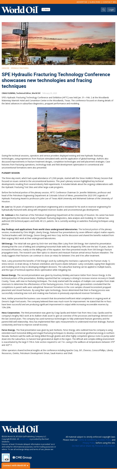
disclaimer (6, 452)
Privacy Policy (89, 442)
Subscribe (95, 2)
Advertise (82, 2)
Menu (46, 9)
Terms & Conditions (87, 439)
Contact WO (109, 2)
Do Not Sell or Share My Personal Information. (93, 445)
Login (111, 9)
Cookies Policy (104, 439)
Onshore (5, 68)
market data (24, 439)
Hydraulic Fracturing (20, 68)
